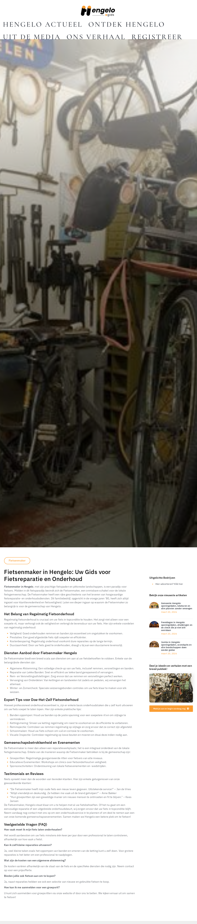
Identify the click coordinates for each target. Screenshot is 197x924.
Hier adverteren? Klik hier (169, 583)
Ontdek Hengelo (126, 24)
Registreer (157, 36)
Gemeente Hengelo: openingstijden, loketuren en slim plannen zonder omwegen (176, 606)
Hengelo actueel (43, 24)
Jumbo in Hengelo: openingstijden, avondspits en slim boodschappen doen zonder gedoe (176, 646)
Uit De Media (32, 36)
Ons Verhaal (96, 36)
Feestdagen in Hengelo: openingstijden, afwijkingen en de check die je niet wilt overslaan (176, 626)
